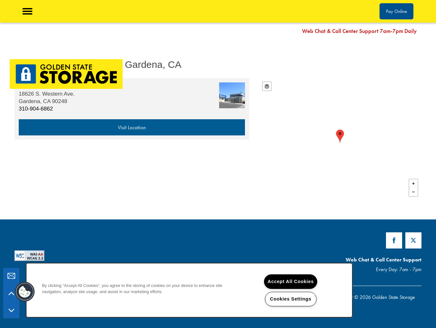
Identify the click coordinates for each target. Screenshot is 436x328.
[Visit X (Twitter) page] (413, 240)
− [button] (413, 192)
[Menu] (27, 11)
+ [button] (413, 183)
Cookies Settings (290, 299)
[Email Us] (11, 276)
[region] (189, 290)
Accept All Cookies (291, 281)
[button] (426, 30)
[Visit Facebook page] (394, 240)
